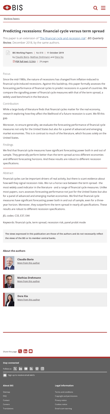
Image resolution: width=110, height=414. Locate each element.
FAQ (4, 396)
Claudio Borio (22, 57)
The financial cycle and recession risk (62, 38)
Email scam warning (63, 408)
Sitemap (6, 392)
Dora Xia (59, 57)
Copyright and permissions (66, 396)
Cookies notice (61, 404)
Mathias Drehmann (40, 57)
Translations (8, 408)
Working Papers (12, 18)
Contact (6, 400)
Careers (6, 404)
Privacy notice (61, 400)
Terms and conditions (64, 392)
